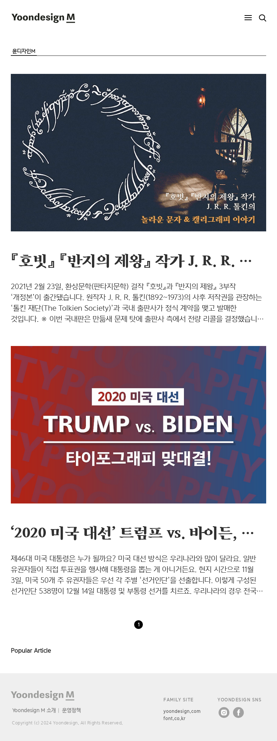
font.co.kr (174, 718)
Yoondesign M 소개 (34, 710)
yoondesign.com (182, 711)
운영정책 (71, 710)
